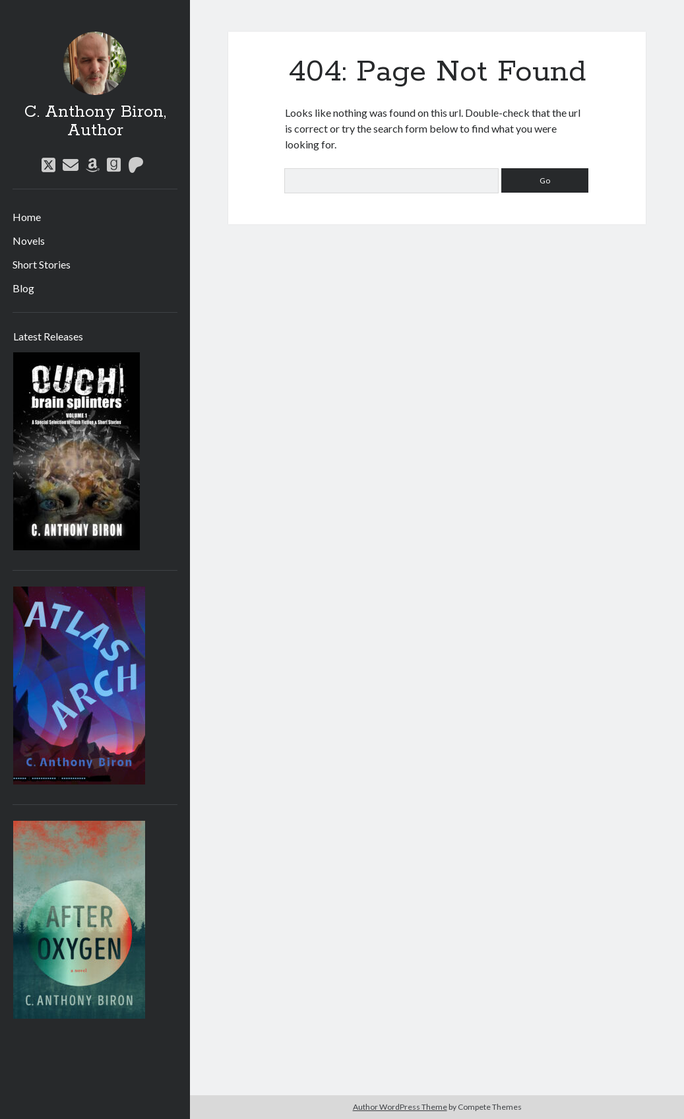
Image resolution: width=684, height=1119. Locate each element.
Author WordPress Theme (400, 1107)
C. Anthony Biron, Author (95, 121)
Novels (29, 240)
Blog (23, 288)
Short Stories (42, 264)
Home (27, 216)
